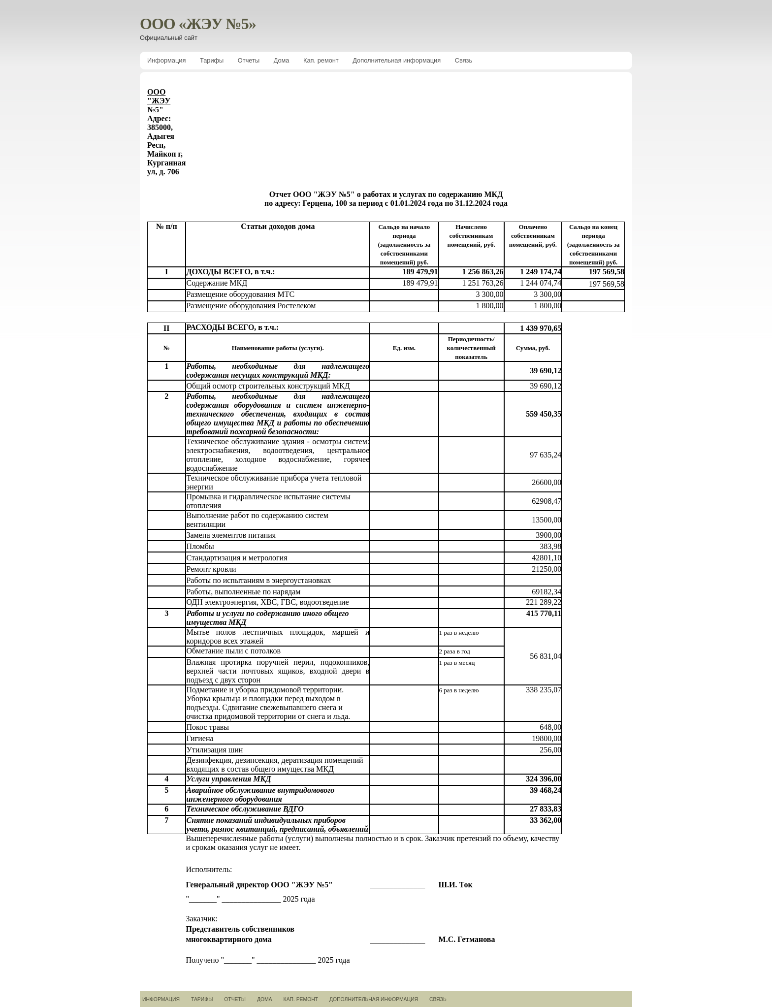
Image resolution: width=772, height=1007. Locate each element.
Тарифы (212, 60)
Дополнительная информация (397, 60)
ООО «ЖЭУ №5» (198, 23)
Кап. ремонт (321, 60)
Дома (282, 60)
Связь (463, 60)
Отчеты (248, 60)
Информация (166, 60)
